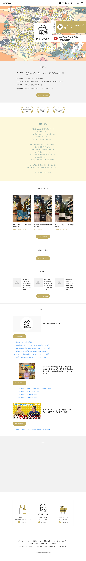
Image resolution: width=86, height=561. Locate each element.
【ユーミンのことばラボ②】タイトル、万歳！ (27, 392)
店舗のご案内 (47, 541)
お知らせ (20, 541)
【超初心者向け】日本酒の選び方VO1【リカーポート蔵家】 (31, 357)
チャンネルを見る (19, 336)
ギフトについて (62, 547)
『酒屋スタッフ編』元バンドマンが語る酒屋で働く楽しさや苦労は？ (33, 430)
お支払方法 (39, 547)
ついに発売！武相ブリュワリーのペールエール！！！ (39, 88)
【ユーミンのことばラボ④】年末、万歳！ (26, 398)
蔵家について (37, 541)
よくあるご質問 (33, 544)
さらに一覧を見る (42, 95)
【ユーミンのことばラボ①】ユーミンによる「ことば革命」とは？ (32, 389)
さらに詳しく (24, 523)
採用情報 (54, 544)
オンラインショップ (60, 541)
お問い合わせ (45, 544)
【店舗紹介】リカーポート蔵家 (23, 342)
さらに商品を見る (42, 236)
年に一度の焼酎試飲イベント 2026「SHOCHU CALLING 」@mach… (44, 81)
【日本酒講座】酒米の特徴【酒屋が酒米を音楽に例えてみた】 (31, 351)
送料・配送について (50, 547)
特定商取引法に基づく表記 (26, 547)
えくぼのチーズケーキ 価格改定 (34, 78)
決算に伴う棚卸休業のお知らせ (33, 85)
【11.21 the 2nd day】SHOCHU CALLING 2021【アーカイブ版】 (32, 345)
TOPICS (28, 541)
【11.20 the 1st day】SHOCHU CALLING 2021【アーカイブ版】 (32, 348)
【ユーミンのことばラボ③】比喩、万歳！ (26, 395)
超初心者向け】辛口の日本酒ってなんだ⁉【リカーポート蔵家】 (32, 354)
